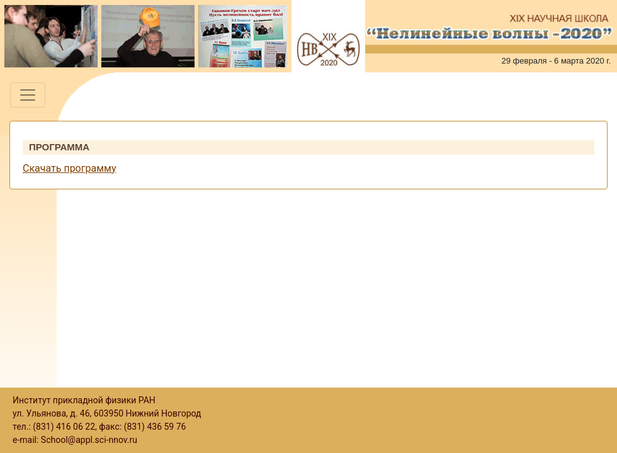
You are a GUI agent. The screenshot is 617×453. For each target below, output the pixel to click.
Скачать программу (69, 168)
